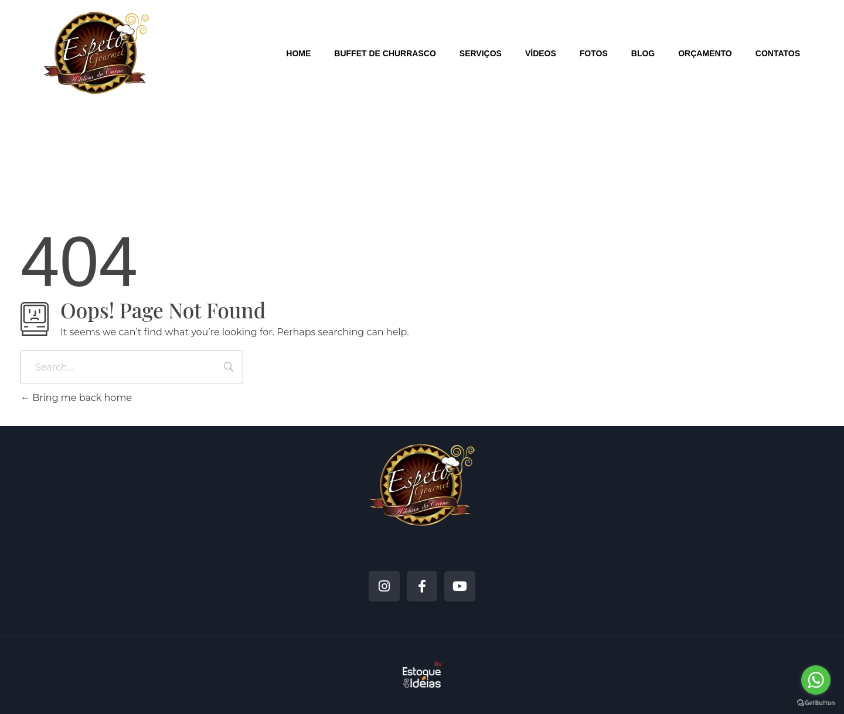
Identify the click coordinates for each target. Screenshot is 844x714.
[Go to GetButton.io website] (816, 702)
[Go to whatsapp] (816, 680)
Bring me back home (76, 397)
